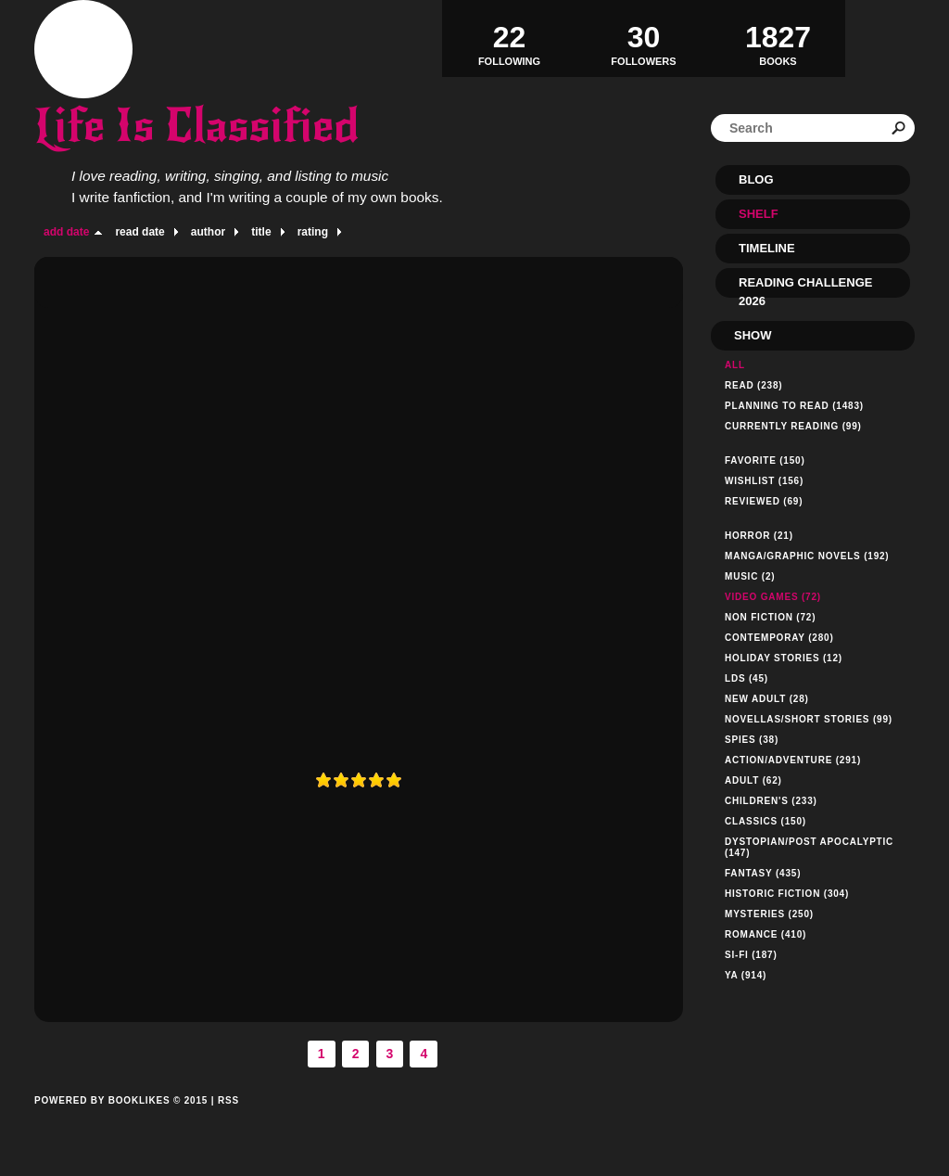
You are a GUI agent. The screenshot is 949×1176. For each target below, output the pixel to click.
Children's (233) (771, 801)
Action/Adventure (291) (793, 760)
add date (66, 231)
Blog (756, 179)
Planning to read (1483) (794, 406)
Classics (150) (765, 821)
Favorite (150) (765, 460)
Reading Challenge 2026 (805, 286)
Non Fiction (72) (770, 617)
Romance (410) (765, 934)
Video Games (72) (773, 597)
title (261, 231)
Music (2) (750, 576)
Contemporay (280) (779, 638)
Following (509, 38)
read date (139, 231)
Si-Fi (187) (751, 955)
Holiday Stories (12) (783, 658)
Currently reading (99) (793, 426)
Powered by (121, 1121)
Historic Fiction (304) (787, 893)
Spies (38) (751, 740)
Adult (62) (753, 780)
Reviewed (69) (764, 501)
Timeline (767, 248)
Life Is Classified (196, 125)
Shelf (758, 214)
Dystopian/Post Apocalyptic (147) (809, 847)
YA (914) (745, 975)
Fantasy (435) (763, 873)
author (208, 231)
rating (312, 231)
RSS (228, 1100)
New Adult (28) (767, 699)
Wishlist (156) (764, 481)
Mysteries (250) (769, 914)
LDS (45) (746, 678)
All (735, 365)
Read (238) (753, 385)
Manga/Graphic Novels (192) (807, 556)
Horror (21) (759, 535)
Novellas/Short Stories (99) (808, 719)
